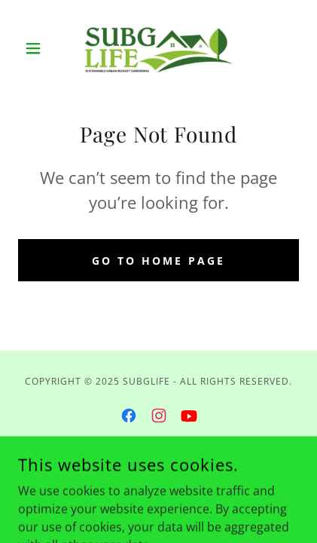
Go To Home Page (158, 260)
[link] (159, 48)
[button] (39, 48)
